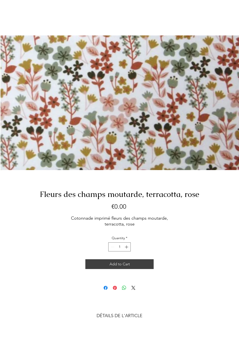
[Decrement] (112, 247)
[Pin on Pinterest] (115, 288)
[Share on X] (133, 288)
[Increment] (127, 247)
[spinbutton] (119, 247)
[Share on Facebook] (106, 288)
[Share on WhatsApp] (124, 288)
